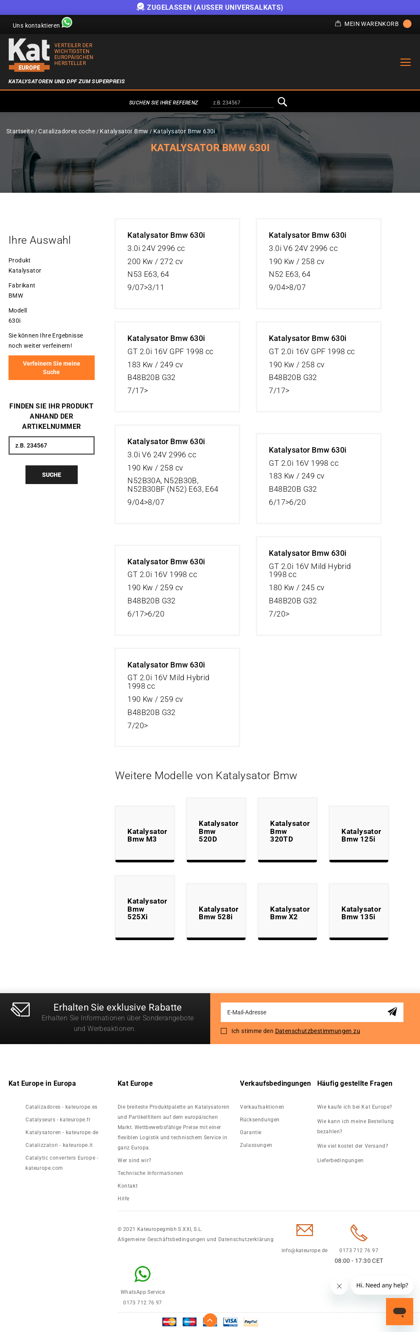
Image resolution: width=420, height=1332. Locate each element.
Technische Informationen (150, 1173)
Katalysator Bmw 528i (218, 913)
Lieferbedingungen (340, 1160)
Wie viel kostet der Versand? (353, 1146)
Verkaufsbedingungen (275, 1083)
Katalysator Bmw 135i (361, 913)
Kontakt (128, 1186)
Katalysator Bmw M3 (147, 835)
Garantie (251, 1132)
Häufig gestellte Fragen (355, 1083)
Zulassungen (256, 1145)
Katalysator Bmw (124, 131)
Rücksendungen (260, 1120)
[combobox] (242, 103)
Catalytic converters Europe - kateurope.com (61, 1163)
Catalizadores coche (66, 131)
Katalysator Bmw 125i (361, 835)
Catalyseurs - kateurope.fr (58, 1120)
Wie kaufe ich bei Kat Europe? (354, 1107)
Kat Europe (135, 1083)
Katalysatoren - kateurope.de (62, 1132)
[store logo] (29, 55)
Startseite (20, 131)
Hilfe (124, 1199)
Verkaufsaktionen (262, 1107)
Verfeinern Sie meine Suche (51, 367)
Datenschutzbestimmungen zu (317, 1031)
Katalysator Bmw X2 (290, 913)
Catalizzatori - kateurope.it (59, 1145)
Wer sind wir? (135, 1160)
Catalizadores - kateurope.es (61, 1107)
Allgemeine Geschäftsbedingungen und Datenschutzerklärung (196, 1239)
